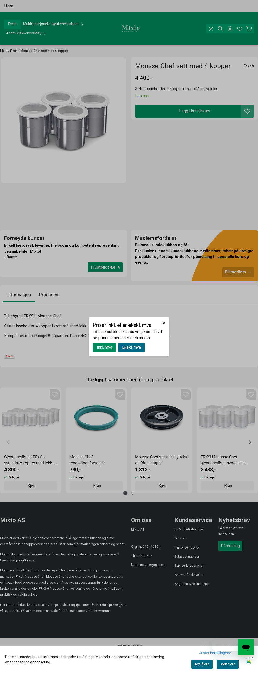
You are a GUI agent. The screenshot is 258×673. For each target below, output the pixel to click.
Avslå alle (202, 664)
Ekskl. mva (131, 347)
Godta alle (228, 664)
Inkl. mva (104, 347)
